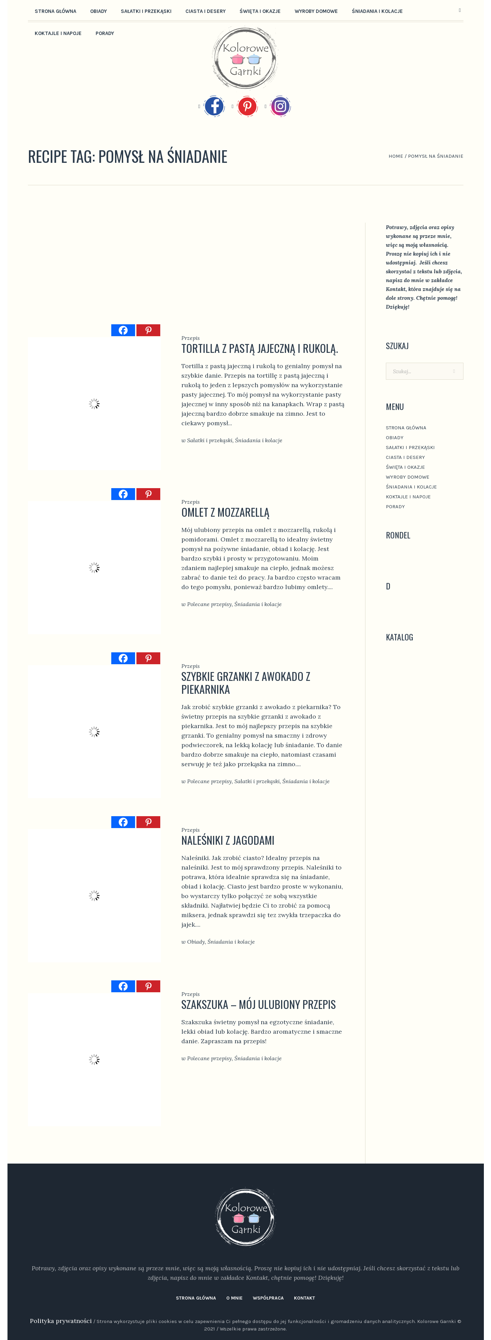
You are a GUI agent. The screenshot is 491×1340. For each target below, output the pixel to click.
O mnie (234, 1298)
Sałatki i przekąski (209, 440)
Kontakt (304, 1298)
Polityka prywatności (61, 1321)
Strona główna (406, 428)
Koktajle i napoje (408, 497)
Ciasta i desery (405, 457)
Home (396, 156)
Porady (395, 506)
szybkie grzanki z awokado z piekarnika (245, 682)
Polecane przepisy (209, 604)
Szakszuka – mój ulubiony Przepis (258, 1004)
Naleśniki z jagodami (228, 840)
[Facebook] (123, 330)
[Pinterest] (148, 330)
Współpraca (268, 1298)
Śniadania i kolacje (258, 440)
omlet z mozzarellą (225, 512)
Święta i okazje (405, 467)
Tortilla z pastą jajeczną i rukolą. (259, 348)
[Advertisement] (186, 273)
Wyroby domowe (407, 477)
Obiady (196, 941)
